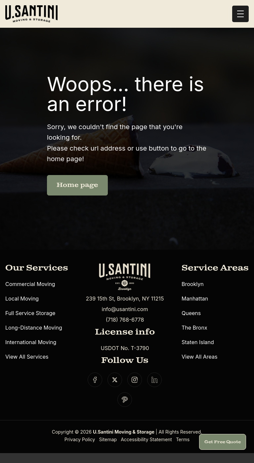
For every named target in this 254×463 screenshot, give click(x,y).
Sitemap (108, 439)
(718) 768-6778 (125, 319)
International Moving (30, 342)
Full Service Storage (30, 313)
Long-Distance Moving (33, 327)
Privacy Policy (79, 439)
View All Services (26, 356)
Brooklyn (193, 284)
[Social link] (95, 380)
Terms (183, 439)
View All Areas (200, 356)
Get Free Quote (222, 442)
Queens (191, 313)
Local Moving (22, 298)
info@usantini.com (125, 309)
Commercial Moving (30, 284)
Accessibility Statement (146, 439)
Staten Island (198, 342)
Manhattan (195, 298)
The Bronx (194, 327)
